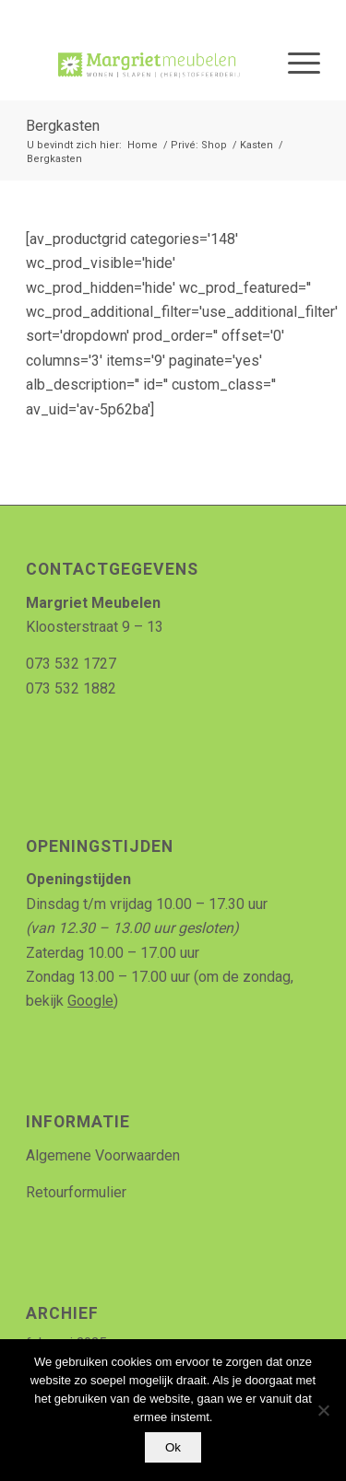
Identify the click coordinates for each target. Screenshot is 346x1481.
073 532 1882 (71, 688)
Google (90, 1000)
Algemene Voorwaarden (103, 1155)
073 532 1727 (71, 663)
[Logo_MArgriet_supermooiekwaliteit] (143, 63)
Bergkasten (63, 125)
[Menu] (294, 63)
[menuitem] (294, 63)
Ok (173, 1447)
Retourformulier (76, 1192)
